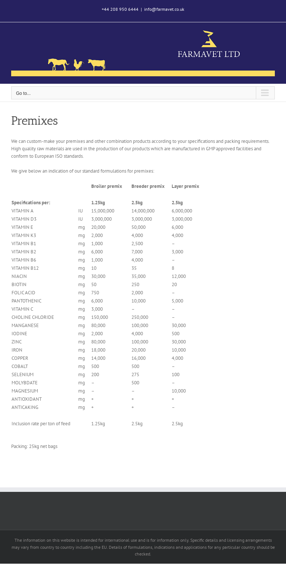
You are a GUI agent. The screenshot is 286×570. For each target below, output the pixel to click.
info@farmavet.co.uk (164, 9)
